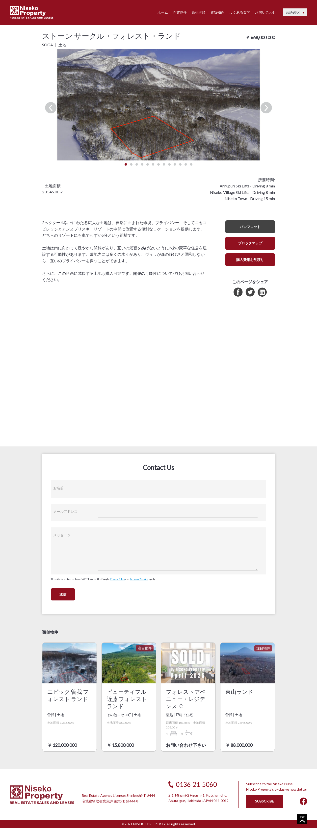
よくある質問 (239, 12)
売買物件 (180, 12)
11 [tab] (180, 164)
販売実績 (199, 12)
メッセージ (62, 535)
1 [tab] (126, 164)
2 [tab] (131, 164)
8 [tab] (164, 164)
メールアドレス (65, 511)
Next (266, 107)
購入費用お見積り (250, 260)
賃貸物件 (217, 12)
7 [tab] (158, 164)
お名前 (58, 488)
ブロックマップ (250, 243)
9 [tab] (169, 164)
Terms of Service (139, 578)
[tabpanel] (158, 104)
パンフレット (250, 227)
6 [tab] (153, 164)
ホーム (163, 12)
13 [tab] (191, 164)
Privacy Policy (117, 578)
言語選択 (293, 12)
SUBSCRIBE (264, 801)
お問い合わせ (265, 12)
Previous (50, 107)
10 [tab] (175, 164)
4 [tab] (142, 164)
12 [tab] (186, 164)
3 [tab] (136, 164)
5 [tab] (147, 164)
